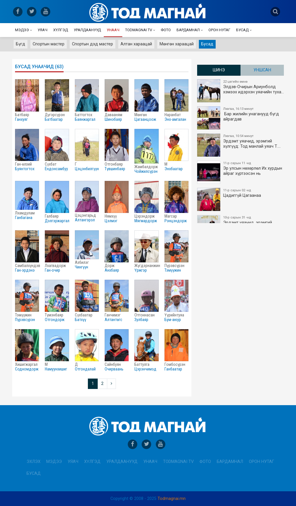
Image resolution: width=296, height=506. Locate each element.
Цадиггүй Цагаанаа (240, 199)
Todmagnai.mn (172, 498)
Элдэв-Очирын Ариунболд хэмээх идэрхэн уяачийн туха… (240, 90)
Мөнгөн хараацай (177, 44)
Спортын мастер (48, 44)
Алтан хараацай (136, 44)
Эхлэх (33, 461)
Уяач (42, 30)
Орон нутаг (219, 30)
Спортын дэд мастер (92, 44)
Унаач (113, 30)
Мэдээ (22, 30)
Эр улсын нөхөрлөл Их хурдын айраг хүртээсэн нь (240, 172)
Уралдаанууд (87, 30)
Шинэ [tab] (219, 70)
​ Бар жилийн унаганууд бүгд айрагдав (240, 117)
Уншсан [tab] (262, 70)
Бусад (242, 30)
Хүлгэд (60, 30)
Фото (166, 30)
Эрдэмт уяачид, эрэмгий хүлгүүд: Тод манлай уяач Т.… (240, 145)
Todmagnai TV (138, 30)
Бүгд (20, 44)
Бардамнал (188, 30)
